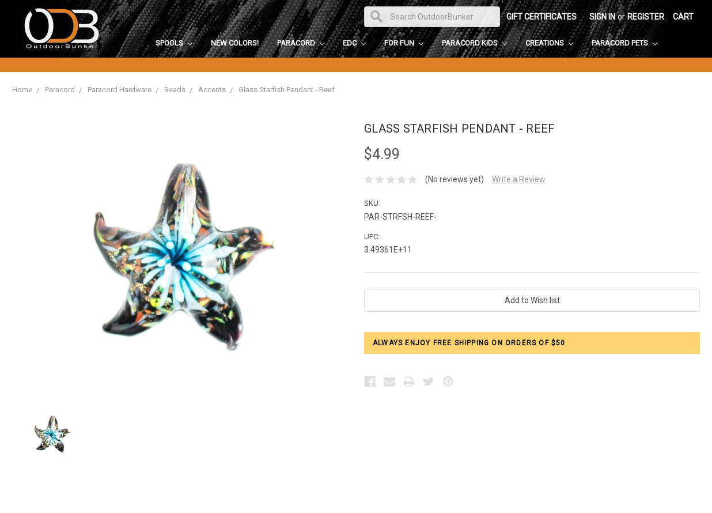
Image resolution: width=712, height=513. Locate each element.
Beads (174, 89)
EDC (354, 43)
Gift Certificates (541, 16)
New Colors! (235, 43)
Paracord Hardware (120, 89)
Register (645, 16)
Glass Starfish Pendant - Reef (286, 89)
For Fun (403, 43)
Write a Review (519, 179)
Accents (212, 89)
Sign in (602, 16)
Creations (549, 43)
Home (22, 89)
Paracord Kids (474, 43)
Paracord (300, 43)
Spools (174, 43)
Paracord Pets (624, 43)
